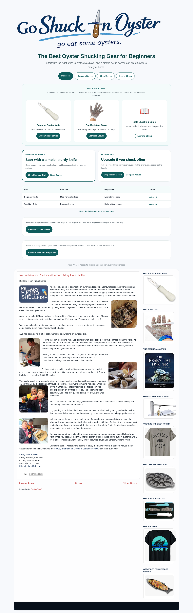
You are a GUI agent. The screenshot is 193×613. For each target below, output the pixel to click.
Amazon (153, 197)
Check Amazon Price (48, 136)
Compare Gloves (96, 136)
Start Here (65, 76)
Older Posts (130, 483)
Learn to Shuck (144, 136)
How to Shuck (125, 76)
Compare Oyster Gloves (39, 229)
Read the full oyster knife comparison (96, 211)
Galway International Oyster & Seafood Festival (76, 449)
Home (78, 483)
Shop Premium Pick (113, 175)
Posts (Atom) (36, 489)
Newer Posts (26, 483)
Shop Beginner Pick (37, 175)
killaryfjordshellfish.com (30, 466)
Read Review (56, 175)
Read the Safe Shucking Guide (42, 252)
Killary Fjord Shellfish (29, 454)
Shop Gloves (106, 76)
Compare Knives (85, 76)
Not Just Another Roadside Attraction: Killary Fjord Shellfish (52, 275)
